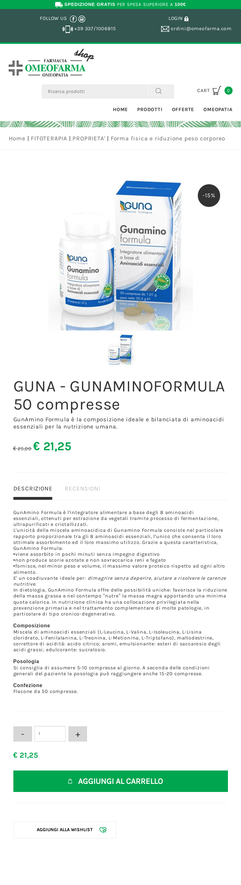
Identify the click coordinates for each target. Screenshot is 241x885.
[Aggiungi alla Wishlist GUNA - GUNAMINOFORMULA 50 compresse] (64, 830)
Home (120, 109)
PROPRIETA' (88, 138)
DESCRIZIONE (33, 488)
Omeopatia (217, 109)
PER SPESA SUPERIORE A (120, 4)
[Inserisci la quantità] (50, 734)
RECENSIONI (82, 488)
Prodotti (149, 109)
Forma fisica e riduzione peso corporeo (168, 138)
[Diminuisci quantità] (22, 734)
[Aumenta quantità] (77, 734)
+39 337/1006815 (89, 28)
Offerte (183, 109)
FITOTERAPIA (49, 138)
